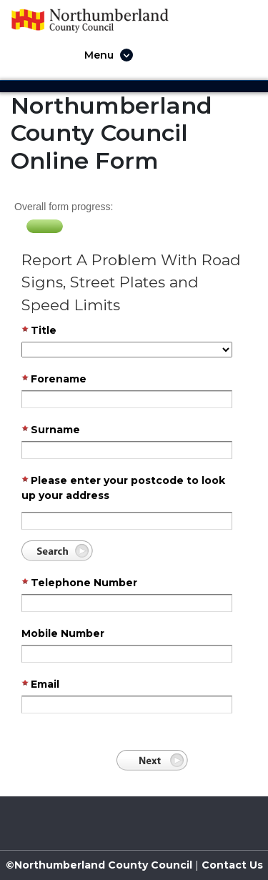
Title (38, 331)
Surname (50, 430)
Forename (53, 379)
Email (40, 685)
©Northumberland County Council (99, 865)
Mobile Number (62, 633)
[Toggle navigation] (104, 55)
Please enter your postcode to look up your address (123, 488)
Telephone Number (79, 583)
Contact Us (231, 865)
